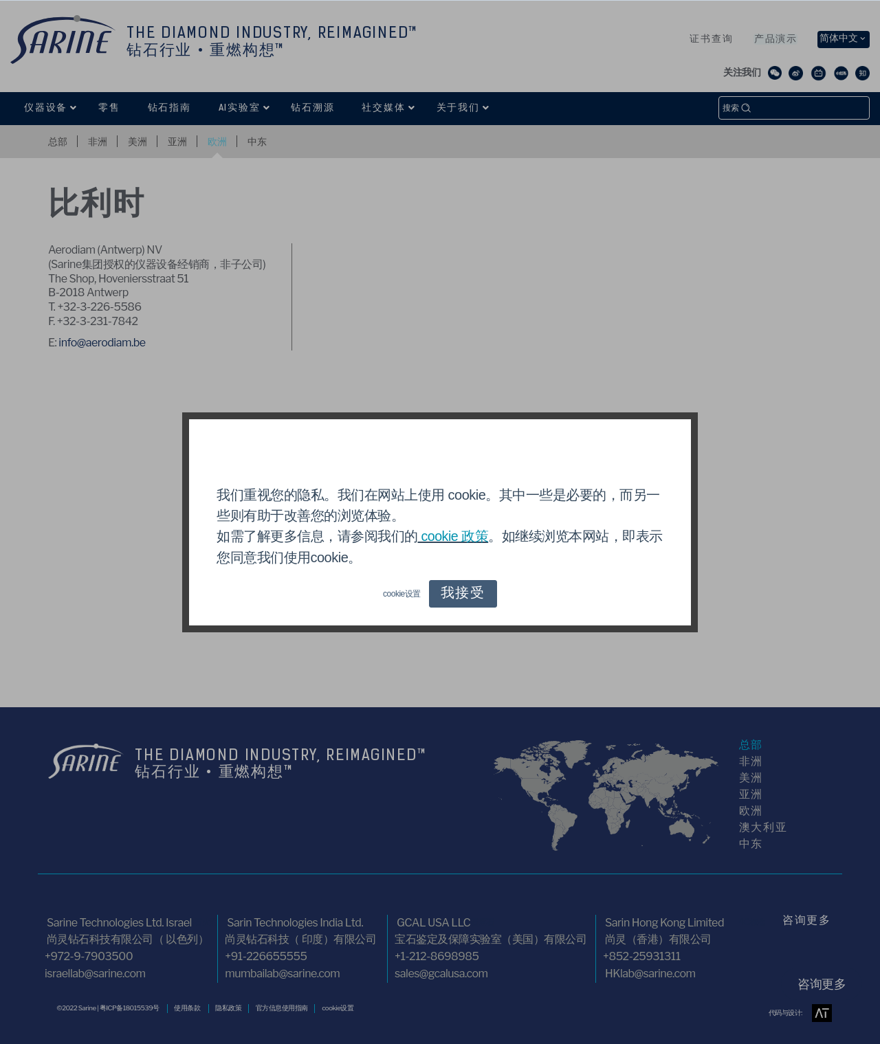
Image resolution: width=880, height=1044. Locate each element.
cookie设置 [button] (402, 594)
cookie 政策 (454, 536)
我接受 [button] (463, 594)
